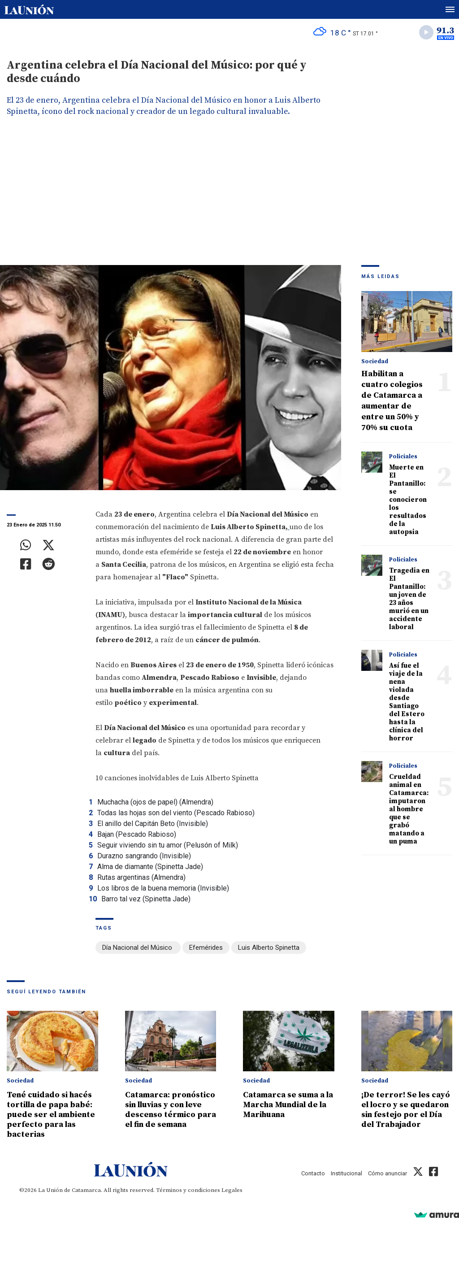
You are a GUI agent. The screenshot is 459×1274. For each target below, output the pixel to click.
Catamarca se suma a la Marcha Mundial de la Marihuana (288, 1105)
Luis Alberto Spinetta (268, 948)
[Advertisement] (229, 198)
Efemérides (206, 948)
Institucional (346, 1173)
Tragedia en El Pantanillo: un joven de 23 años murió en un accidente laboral (409, 598)
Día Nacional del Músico (138, 948)
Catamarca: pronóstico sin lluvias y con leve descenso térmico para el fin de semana (170, 1110)
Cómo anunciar (387, 1173)
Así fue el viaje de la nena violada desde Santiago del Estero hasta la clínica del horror (406, 702)
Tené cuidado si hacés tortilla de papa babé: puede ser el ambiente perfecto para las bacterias (51, 1114)
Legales (231, 1190)
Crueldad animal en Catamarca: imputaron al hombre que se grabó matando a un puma (409, 809)
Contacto (313, 1173)
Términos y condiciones (188, 1190)
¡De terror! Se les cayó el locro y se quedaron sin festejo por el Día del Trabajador (405, 1110)
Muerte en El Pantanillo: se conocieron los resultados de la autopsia (408, 499)
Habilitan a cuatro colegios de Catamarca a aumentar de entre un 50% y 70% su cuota (392, 401)
